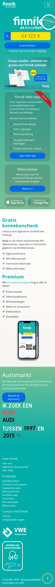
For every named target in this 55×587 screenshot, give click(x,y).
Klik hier (42, 51)
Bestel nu (27, 188)
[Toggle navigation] (48, 5)
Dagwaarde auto (11, 488)
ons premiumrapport (19, 282)
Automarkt (8, 498)
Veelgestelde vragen (13, 519)
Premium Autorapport (14, 484)
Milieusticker (9, 505)
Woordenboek (10, 502)
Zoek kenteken (27, 45)
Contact (6, 516)
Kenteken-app (10, 495)
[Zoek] (19, 436)
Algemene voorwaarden (15, 467)
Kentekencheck (10, 481)
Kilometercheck (10, 491)
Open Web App (27, 155)
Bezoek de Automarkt (14, 397)
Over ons (7, 463)
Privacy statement (31, 579)
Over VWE (7, 470)
